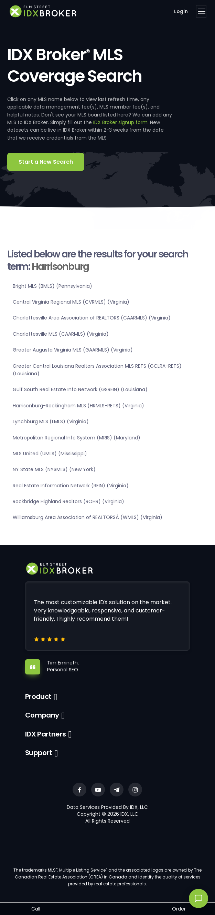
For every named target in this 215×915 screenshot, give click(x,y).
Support (38, 753)
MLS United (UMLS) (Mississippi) (50, 453)
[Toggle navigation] (201, 11)
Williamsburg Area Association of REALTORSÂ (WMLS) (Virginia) (87, 517)
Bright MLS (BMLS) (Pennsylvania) (52, 286)
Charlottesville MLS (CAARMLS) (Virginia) (61, 334)
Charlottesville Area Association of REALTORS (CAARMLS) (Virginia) (92, 317)
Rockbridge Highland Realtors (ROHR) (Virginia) (68, 501)
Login (181, 11)
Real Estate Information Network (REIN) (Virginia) (71, 485)
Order (179, 908)
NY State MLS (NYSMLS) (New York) (54, 469)
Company (42, 715)
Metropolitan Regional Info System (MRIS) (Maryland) (76, 437)
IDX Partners (45, 734)
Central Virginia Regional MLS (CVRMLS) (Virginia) (71, 301)
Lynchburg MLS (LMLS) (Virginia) (51, 421)
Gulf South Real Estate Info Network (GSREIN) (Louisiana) (80, 389)
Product (38, 696)
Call (35, 908)
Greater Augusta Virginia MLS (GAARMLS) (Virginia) (73, 349)
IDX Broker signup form (120, 122)
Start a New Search (46, 162)
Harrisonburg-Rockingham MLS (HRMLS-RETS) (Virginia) (78, 405)
